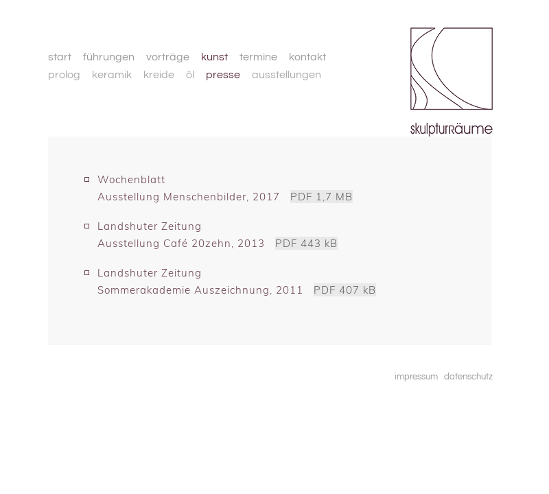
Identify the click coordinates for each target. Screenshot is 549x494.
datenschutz (468, 376)
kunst (214, 56)
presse (223, 74)
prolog (64, 74)
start (59, 56)
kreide (158, 74)
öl (190, 74)
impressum (416, 376)
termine (258, 56)
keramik (112, 74)
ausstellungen (286, 74)
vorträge (167, 56)
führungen (109, 56)
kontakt (307, 56)
